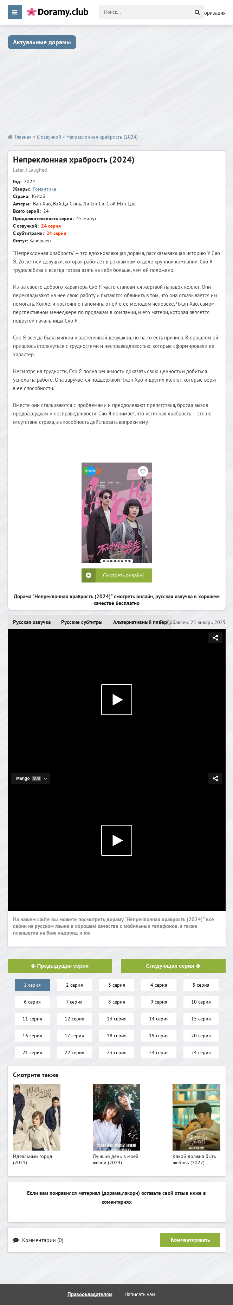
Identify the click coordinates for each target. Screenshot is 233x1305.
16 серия (32, 1035)
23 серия (117, 1052)
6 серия (32, 1002)
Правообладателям (89, 1294)
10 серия (201, 1002)
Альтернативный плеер (140, 622)
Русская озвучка (32, 622)
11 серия (32, 1019)
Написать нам (139, 1294)
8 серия (116, 1002)
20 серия (201, 1035)
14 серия (159, 1019)
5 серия (201, 985)
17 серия (74, 1035)
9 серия (158, 1002)
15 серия (201, 1019)
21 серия (32, 1052)
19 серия (159, 1035)
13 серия (117, 1019)
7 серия (74, 1002)
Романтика (44, 189)
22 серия (74, 1052)
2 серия (74, 985)
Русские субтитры (82, 622)
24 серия (159, 1052)
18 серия (117, 1035)
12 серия (74, 1019)
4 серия (158, 985)
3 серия (116, 985)
